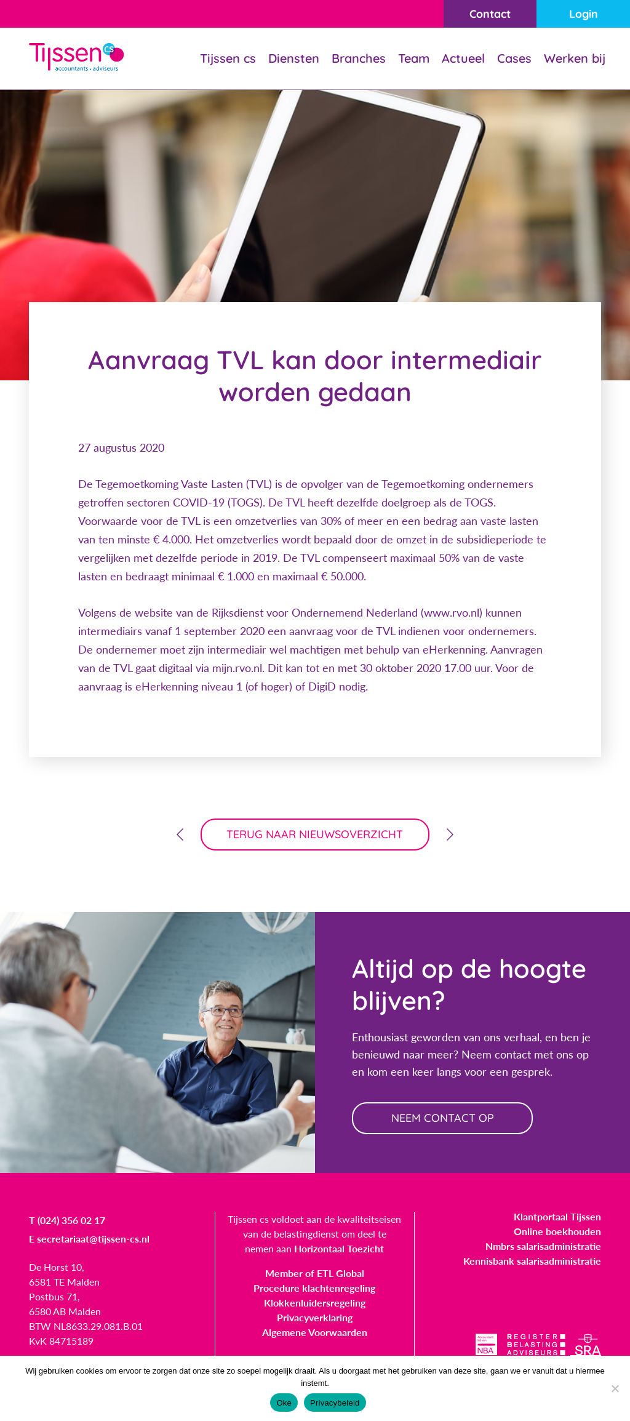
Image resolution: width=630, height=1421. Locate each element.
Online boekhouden (557, 1231)
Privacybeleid (335, 1402)
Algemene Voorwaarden (314, 1332)
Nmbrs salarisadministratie (543, 1246)
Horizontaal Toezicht (339, 1248)
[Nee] (614, 1388)
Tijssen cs (228, 58)
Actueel (463, 58)
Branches (359, 58)
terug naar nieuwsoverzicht (315, 834)
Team (413, 58)
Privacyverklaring (315, 1317)
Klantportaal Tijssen (557, 1216)
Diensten (293, 58)
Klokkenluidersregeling (314, 1302)
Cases (514, 58)
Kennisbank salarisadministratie (532, 1261)
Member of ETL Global (314, 1273)
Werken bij (574, 58)
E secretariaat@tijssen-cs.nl (89, 1238)
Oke (284, 1402)
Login (583, 14)
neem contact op (442, 1118)
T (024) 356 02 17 (67, 1220)
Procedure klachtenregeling (314, 1288)
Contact (490, 14)
